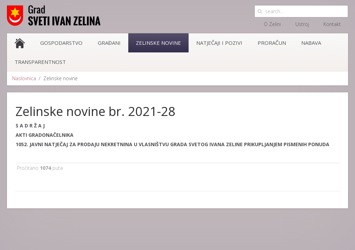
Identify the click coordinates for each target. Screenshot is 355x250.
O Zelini (272, 24)
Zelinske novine (158, 42)
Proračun (272, 42)
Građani (109, 42)
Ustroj (302, 24)
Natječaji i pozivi (219, 42)
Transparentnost (40, 61)
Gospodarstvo (61, 42)
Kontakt (332, 24)
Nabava (311, 42)
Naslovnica (24, 78)
